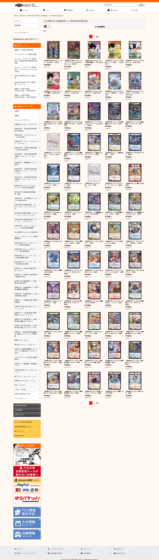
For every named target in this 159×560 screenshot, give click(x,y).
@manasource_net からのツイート (25, 39)
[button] (135, 10)
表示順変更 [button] (100, 27)
